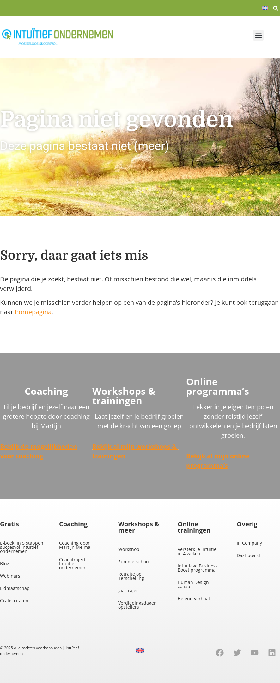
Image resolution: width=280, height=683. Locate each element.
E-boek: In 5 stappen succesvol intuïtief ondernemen (21, 547)
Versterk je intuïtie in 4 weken (197, 551)
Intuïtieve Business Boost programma (198, 568)
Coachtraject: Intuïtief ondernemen (73, 563)
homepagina (33, 312)
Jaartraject (129, 590)
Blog (4, 564)
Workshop (128, 549)
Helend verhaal (194, 599)
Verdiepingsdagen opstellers (137, 605)
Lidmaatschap (15, 588)
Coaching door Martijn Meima (74, 545)
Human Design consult (193, 584)
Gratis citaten (14, 601)
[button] (275, 8)
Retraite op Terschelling (131, 576)
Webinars (10, 576)
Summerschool (134, 562)
